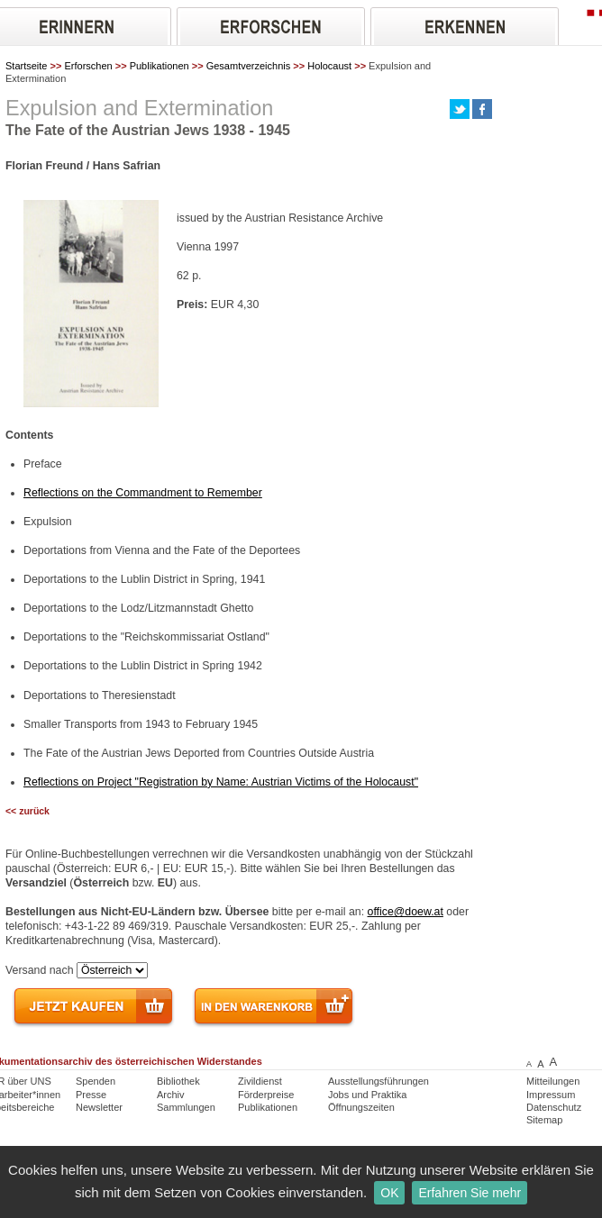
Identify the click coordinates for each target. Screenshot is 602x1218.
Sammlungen (186, 1107)
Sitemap (544, 1119)
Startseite (26, 65)
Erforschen (88, 65)
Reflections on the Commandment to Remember (142, 492)
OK (389, 1193)
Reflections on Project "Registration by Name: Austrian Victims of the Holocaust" (220, 782)
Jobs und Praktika (367, 1094)
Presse (91, 1094)
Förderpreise (266, 1094)
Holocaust (329, 65)
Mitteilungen (552, 1081)
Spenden (95, 1081)
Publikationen (159, 65)
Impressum (550, 1094)
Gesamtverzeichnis (248, 65)
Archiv (171, 1094)
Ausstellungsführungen (378, 1081)
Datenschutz (553, 1107)
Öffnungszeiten (361, 1107)
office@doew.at (405, 911)
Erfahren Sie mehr (469, 1193)
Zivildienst (260, 1081)
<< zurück (27, 811)
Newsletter (99, 1107)
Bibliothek (178, 1081)
